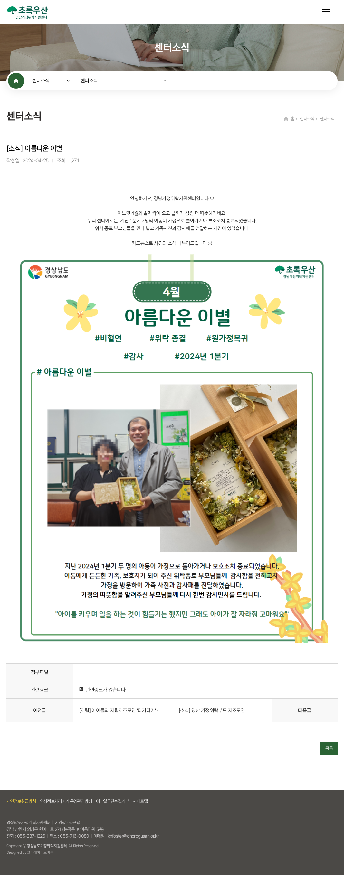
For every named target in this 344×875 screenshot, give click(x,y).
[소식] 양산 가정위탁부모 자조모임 (212, 710)
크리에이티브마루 (40, 852)
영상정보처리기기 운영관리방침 (66, 801)
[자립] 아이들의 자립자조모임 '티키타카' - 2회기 (122, 710)
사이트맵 (140, 801)
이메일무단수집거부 (112, 801)
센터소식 (40, 81)
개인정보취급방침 (21, 801)
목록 (329, 748)
